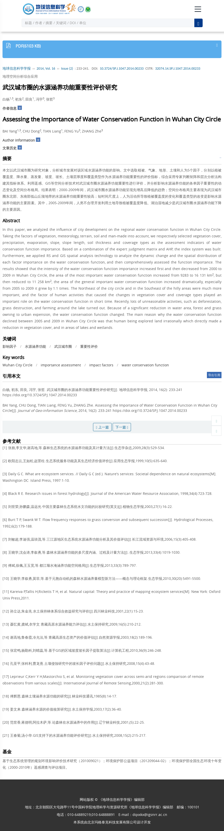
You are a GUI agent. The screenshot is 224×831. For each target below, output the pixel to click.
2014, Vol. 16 (46, 68)
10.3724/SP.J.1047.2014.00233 (122, 68)
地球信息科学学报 (17, 68)
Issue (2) (67, 68)
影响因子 (10, 346)
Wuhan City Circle (17, 365)
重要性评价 (89, 346)
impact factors (101, 365)
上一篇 (102, 427)
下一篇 (121, 427)
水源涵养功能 (35, 346)
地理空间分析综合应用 (20, 76)
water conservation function (145, 365)
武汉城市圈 (63, 346)
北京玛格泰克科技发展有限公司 (112, 822)
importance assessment (61, 365)
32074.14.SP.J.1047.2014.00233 (177, 68)
